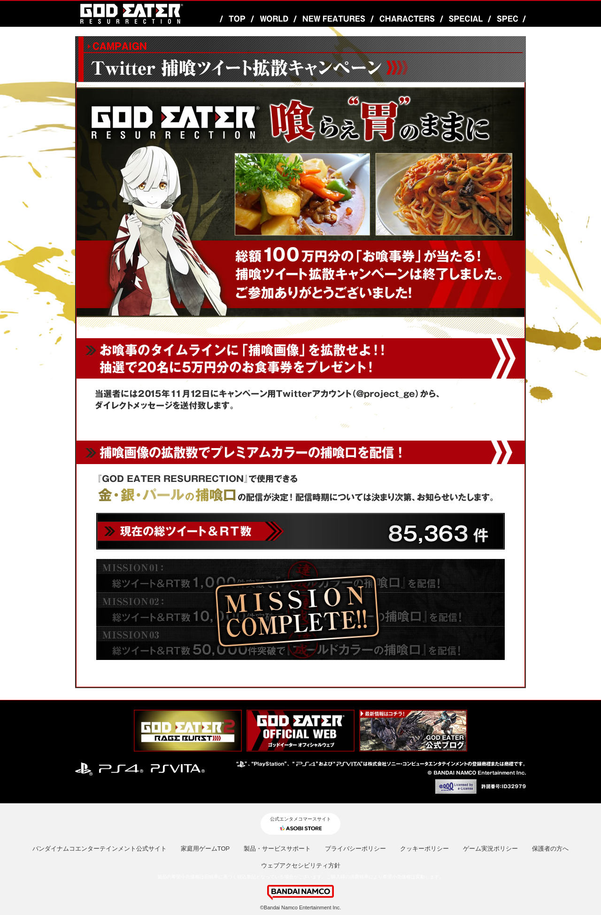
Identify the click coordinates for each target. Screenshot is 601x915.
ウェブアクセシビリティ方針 (300, 865)
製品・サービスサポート (277, 848)
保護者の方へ (550, 848)
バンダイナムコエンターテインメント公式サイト (99, 848)
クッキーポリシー (424, 848)
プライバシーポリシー (355, 848)
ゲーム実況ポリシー (490, 848)
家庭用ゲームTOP (205, 848)
